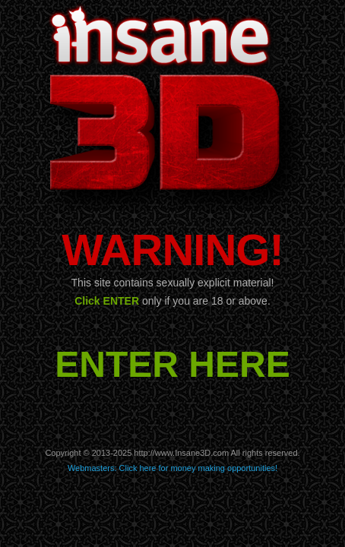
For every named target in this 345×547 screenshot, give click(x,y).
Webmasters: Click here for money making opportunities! (172, 468)
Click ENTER (106, 301)
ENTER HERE (172, 364)
